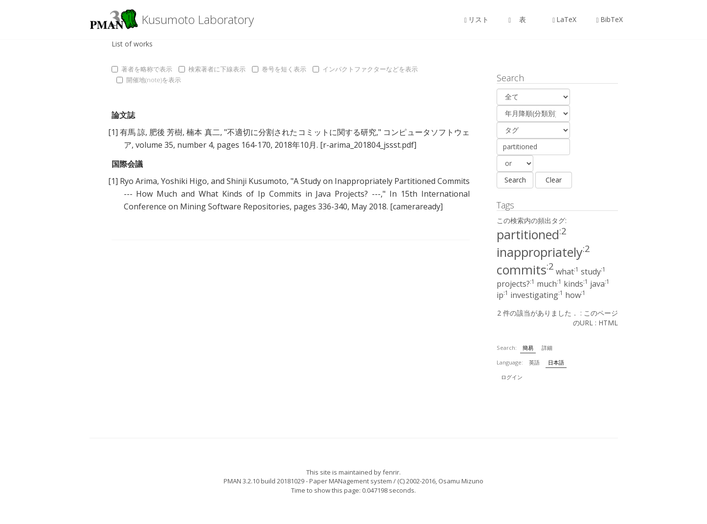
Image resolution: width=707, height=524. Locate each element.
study (593, 271)
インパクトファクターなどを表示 (365, 69)
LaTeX (564, 19)
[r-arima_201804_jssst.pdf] (368, 144)
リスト (476, 19)
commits (525, 269)
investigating (536, 295)
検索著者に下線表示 (212, 69)
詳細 (547, 347)
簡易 (528, 347)
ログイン (512, 377)
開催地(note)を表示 (148, 79)
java (600, 283)
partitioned (532, 234)
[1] (113, 132)
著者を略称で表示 (142, 69)
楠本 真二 (203, 132)
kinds (576, 283)
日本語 (556, 362)
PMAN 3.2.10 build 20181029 (264, 481)
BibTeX (609, 19)
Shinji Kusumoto (257, 181)
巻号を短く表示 (279, 69)
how (575, 295)
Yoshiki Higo (184, 181)
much (549, 283)
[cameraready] (416, 206)
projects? (516, 283)
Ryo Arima (138, 181)
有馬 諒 (132, 132)
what (567, 271)
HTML (608, 322)
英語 (534, 362)
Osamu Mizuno (460, 481)
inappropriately (543, 252)
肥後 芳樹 (165, 132)
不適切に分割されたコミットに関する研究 (301, 132)
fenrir (391, 472)
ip (502, 295)
